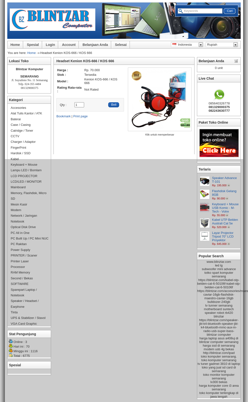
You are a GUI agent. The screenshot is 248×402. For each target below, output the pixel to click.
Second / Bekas (22, 278)
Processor (18, 267)
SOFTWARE (19, 284)
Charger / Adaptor (23, 142)
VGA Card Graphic (24, 323)
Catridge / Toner (22, 130)
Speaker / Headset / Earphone (25, 303)
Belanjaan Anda (95, 45)
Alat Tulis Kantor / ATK (26, 113)
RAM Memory (20, 272)
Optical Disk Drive (23, 227)
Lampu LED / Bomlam (26, 170)
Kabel (15, 159)
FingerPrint (18, 147)
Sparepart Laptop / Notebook (24, 292)
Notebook (17, 221)
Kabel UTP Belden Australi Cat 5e (225, 221)
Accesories (18, 108)
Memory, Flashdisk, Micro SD (28, 195)
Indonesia (182, 44)
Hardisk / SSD (21, 153)
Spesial (33, 45)
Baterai (16, 119)
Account (69, 45)
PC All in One (20, 233)
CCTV (15, 136)
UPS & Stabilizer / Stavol (28, 318)
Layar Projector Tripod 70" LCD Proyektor (223, 236)
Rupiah (212, 44)
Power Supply (20, 250)
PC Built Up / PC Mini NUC (29, 238)
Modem (16, 210)
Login (50, 45)
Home (15, 45)
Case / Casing (21, 125)
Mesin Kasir (19, 204)
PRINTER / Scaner (24, 255)
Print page (80, 116)
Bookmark (63, 116)
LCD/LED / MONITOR (26, 181)
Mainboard (18, 187)
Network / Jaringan (24, 215)
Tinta (14, 312)
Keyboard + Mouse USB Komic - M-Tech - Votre (225, 207)
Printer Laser (20, 261)
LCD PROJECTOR (24, 176)
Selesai (121, 45)
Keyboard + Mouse (24, 164)
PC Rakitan (19, 244)
